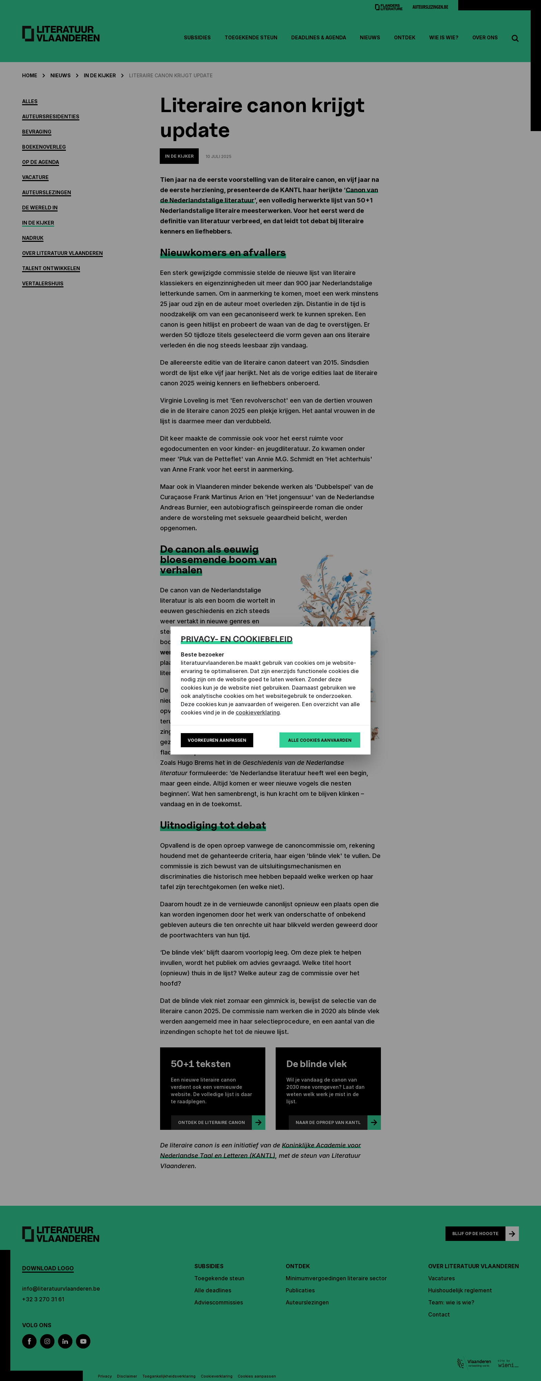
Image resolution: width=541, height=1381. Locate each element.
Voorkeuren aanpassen (217, 740)
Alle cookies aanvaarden (320, 740)
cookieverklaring (258, 712)
